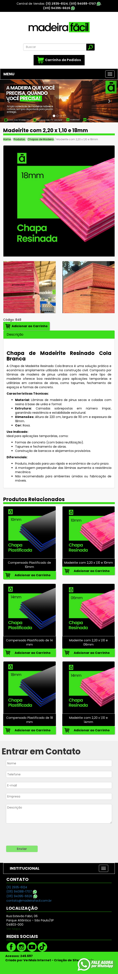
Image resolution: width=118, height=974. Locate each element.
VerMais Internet (37, 960)
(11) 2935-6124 (57, 3)
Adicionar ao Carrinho (30, 326)
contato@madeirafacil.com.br (29, 900)
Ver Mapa (13, 929)
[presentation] (32, 835)
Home (7, 139)
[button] (9, 101)
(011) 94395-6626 (59, 8)
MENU (8, 74)
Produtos (19, 139)
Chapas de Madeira (40, 139)
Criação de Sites (67, 960)
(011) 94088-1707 (85, 3)
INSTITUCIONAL (25, 868)
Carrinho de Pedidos (59, 60)
